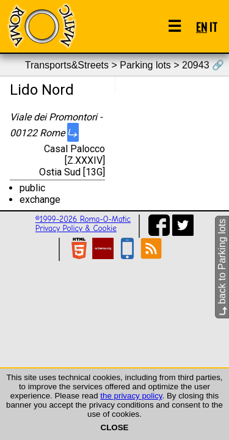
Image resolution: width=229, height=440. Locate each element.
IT (213, 26)
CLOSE (115, 427)
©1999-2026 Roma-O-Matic (83, 219)
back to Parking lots (222, 267)
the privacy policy (131, 395)
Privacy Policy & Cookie (76, 228)
